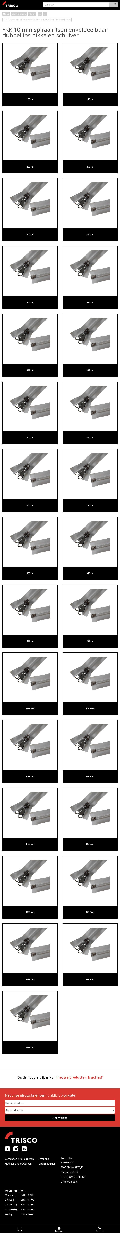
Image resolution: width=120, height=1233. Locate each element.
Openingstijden (47, 1163)
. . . (39, 13)
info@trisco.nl (70, 1181)
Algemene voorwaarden (18, 1163)
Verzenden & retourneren (19, 1158)
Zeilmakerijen (19, 13)
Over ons (44, 1158)
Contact (99, 1231)
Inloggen (59, 1231)
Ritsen (32, 13)
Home (6, 13)
